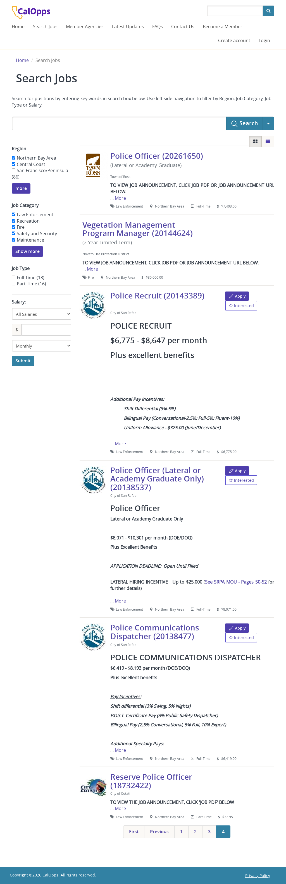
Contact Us (182, 26)
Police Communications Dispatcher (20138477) (154, 631)
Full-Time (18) (30, 277)
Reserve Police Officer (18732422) (151, 781)
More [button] (120, 198)
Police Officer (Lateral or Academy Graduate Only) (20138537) (157, 479)
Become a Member (222, 26)
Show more (27, 251)
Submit (22, 361)
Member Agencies (85, 26)
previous (159, 831)
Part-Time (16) (31, 284)
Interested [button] (241, 305)
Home (18, 26)
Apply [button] (237, 296)
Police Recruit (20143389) (157, 295)
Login (264, 40)
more (21, 188)
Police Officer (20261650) (156, 156)
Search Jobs (45, 26)
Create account (234, 40)
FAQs (157, 26)
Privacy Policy (257, 875)
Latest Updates (128, 26)
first (134, 831)
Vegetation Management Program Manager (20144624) (137, 229)
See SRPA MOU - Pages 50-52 (236, 582)
